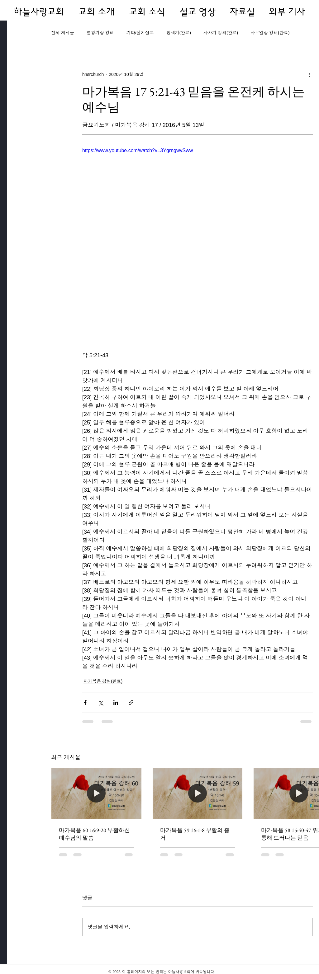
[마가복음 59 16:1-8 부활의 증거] (198, 793)
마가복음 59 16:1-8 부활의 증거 (195, 833)
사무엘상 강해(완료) (269, 32)
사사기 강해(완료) (220, 32)
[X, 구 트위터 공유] (100, 702)
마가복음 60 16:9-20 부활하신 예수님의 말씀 (94, 833)
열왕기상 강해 (100, 32)
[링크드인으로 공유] (116, 702)
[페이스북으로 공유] (85, 702)
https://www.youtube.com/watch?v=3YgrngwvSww (137, 150)
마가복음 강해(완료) (102, 681)
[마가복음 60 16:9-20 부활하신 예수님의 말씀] (96, 793)
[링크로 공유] (131, 702)
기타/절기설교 (140, 32)
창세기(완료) (178, 32)
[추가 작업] (309, 74)
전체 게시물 (62, 32)
